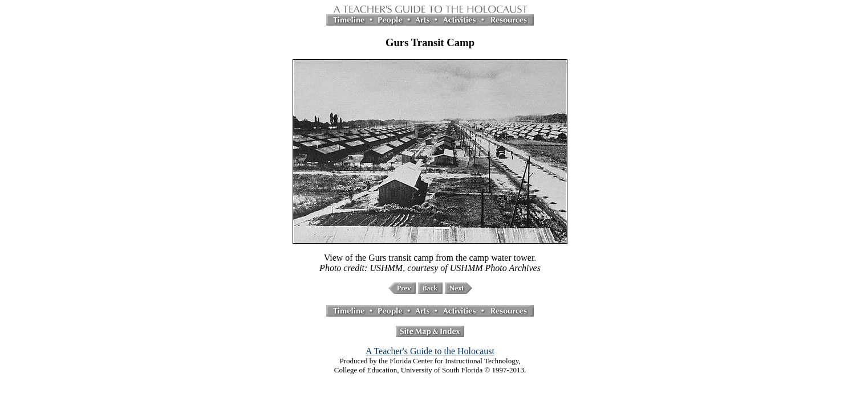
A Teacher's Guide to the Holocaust (430, 351)
